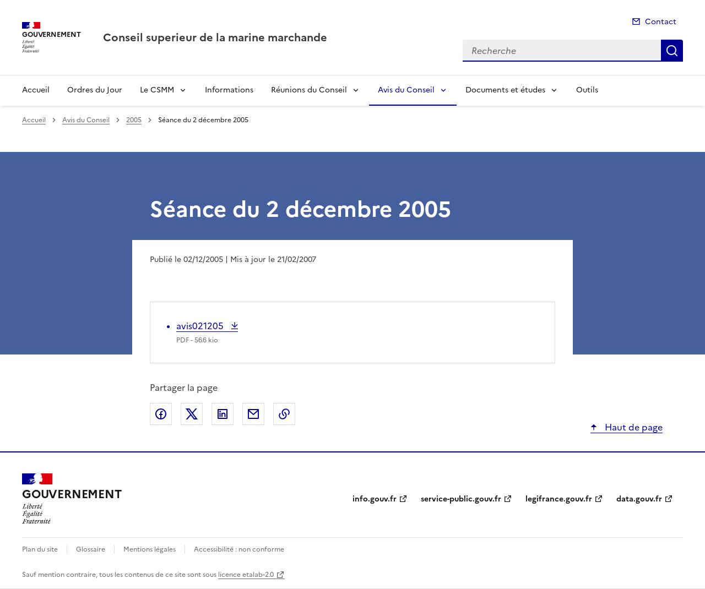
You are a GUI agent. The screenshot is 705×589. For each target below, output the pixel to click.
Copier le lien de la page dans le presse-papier (284, 414)
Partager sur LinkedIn (223, 414)
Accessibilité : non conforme (239, 549)
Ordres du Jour (94, 90)
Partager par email (253, 414)
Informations (229, 90)
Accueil (36, 90)
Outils (587, 90)
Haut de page (633, 427)
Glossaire (90, 549)
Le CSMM (157, 90)
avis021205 (201, 325)
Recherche (672, 51)
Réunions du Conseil (309, 90)
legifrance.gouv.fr (558, 499)
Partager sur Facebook (161, 414)
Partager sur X (192, 414)
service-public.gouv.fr (461, 499)
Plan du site (40, 549)
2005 (134, 120)
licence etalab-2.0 (246, 575)
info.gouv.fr (374, 499)
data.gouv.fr (639, 499)
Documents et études (505, 90)
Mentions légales (149, 549)
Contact (660, 22)
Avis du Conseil (406, 90)
